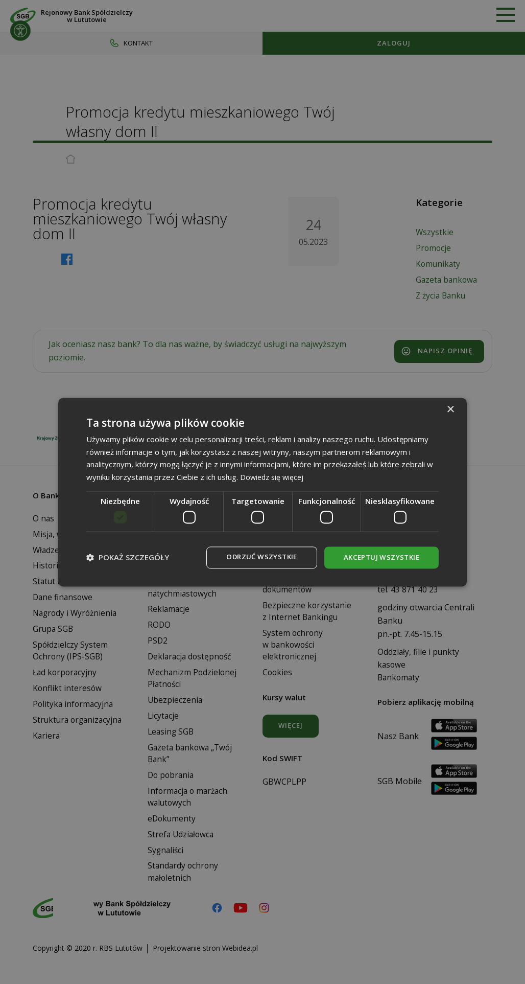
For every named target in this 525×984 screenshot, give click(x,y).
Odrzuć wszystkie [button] (256, 557)
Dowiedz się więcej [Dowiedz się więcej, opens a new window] (273, 476)
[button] (127, 557)
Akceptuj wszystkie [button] (379, 557)
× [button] (450, 409)
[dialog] (262, 492)
